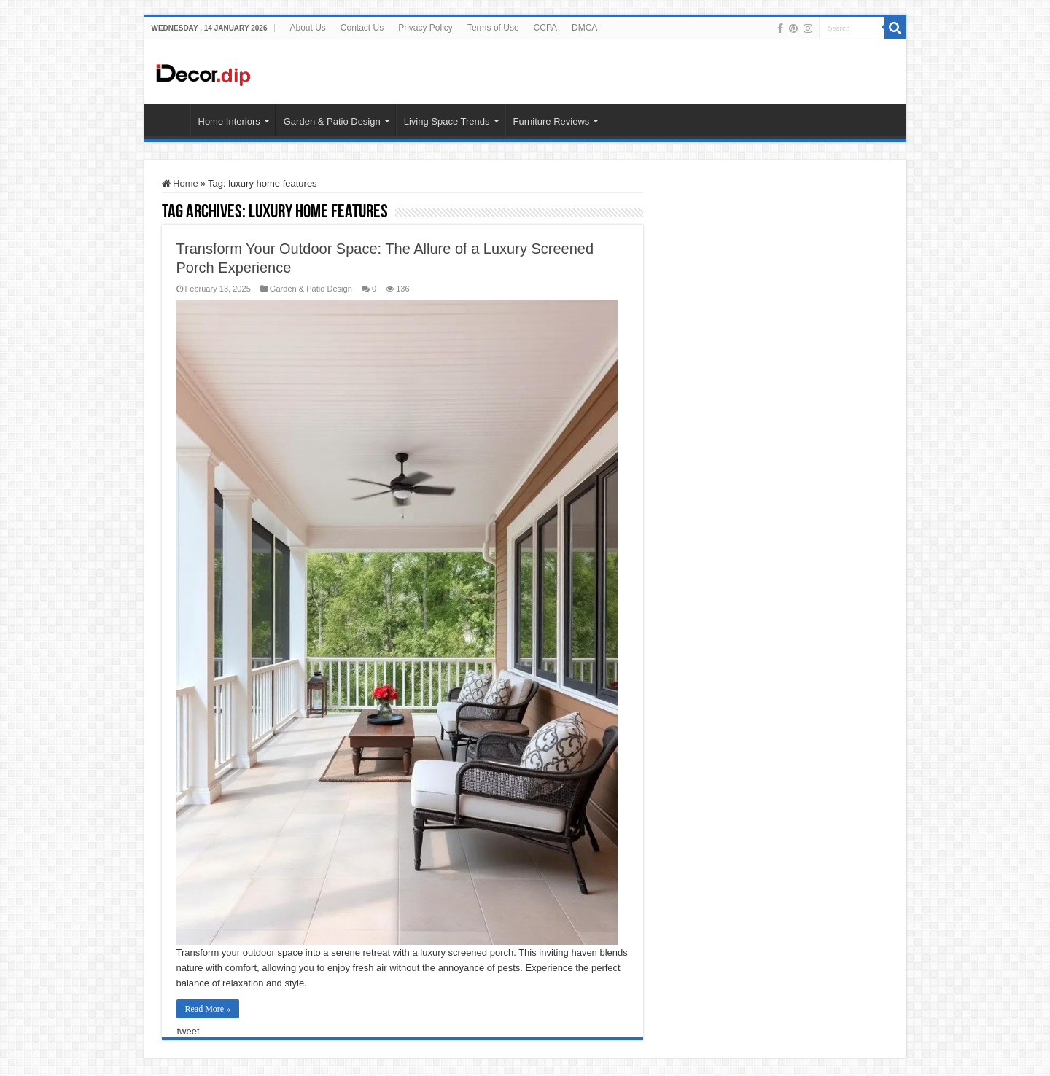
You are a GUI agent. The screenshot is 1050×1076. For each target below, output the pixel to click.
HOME (171, 119)
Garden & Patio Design (332, 121)
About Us (307, 28)
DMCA (584, 28)
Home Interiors (229, 121)
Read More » (208, 1009)
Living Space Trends (447, 121)
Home (180, 183)
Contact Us (362, 28)
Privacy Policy (425, 28)
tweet (188, 1031)
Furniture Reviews (551, 121)
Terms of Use (493, 28)
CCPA (545, 28)
